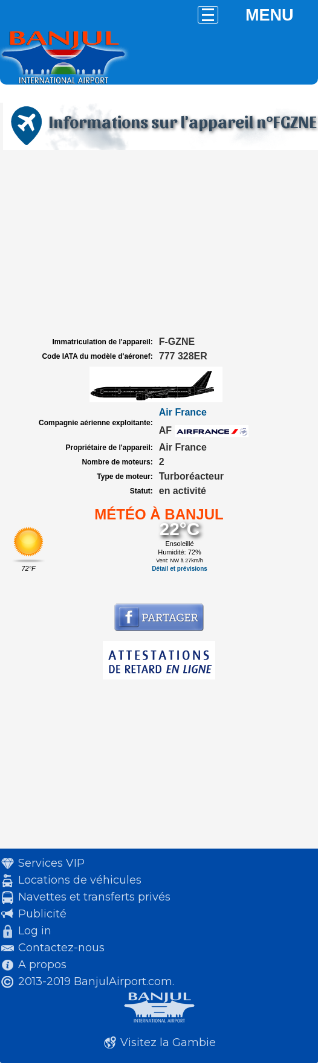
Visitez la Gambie (168, 1042)
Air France (183, 412)
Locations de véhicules (79, 880)
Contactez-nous (61, 947)
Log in (34, 930)
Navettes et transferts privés (94, 897)
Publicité (42, 913)
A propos (42, 964)
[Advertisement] (159, 243)
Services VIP (51, 863)
